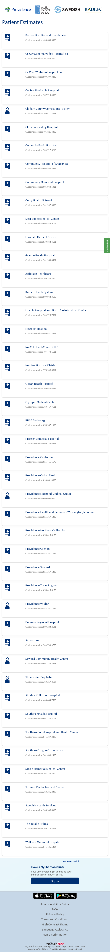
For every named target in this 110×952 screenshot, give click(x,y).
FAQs (55, 909)
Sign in (55, 881)
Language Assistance (55, 929)
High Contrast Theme (55, 924)
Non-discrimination (55, 934)
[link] (55, 40)
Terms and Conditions (55, 919)
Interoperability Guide (55, 904)
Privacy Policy (55, 914)
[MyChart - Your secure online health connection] (55, 9)
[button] (107, 246)
